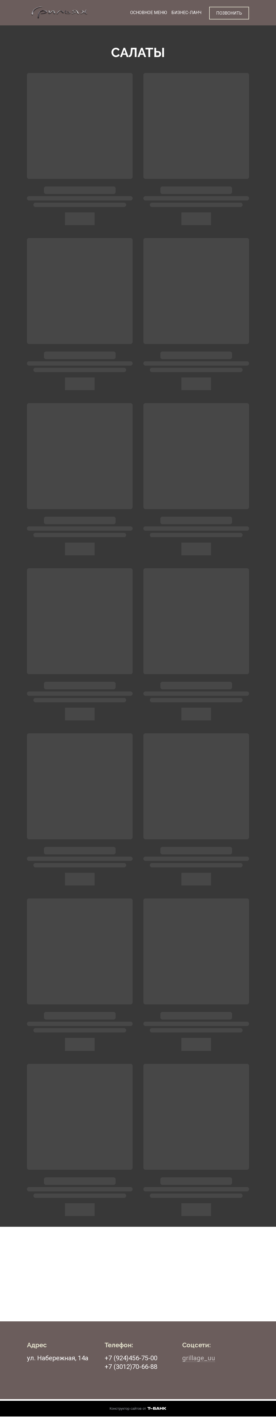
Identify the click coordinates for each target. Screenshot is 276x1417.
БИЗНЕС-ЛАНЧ (185, 12)
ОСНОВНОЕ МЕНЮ (147, 12)
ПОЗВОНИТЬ (229, 12)
